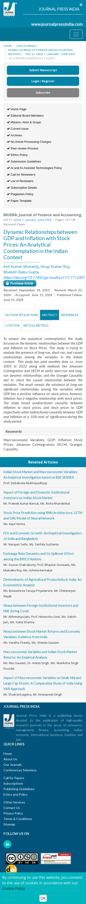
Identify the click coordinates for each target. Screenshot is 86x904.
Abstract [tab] (49, 315)
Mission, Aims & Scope (24, 122)
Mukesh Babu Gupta (21, 272)
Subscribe (43, 93)
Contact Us (11, 808)
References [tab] (69, 315)
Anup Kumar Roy (55, 266)
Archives (14, 54)
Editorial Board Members (25, 115)
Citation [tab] (12, 325)
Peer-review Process (22, 148)
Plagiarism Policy (20, 194)
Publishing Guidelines (18, 789)
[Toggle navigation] (76, 34)
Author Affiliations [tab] (21, 315)
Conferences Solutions (19, 770)
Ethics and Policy (15, 794)
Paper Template (19, 200)
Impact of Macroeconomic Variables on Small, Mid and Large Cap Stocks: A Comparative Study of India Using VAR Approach (42, 683)
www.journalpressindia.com (57, 24)
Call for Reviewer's (21, 174)
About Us (10, 759)
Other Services (14, 802)
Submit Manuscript (43, 70)
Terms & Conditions (17, 819)
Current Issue (18, 128)
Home (7, 46)
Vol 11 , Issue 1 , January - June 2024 (50, 54)
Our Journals (27, 46)
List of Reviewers (20, 181)
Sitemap (9, 824)
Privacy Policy (13, 813)
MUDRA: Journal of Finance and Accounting (40, 50)
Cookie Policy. (14, 888)
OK (43, 898)
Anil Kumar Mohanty (21, 266)
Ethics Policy (17, 155)
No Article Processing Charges (29, 141)
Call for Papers (13, 778)
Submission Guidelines (24, 161)
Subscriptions (13, 783)
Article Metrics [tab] (36, 325)
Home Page (16, 109)
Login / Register (43, 81)
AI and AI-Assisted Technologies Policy (34, 168)
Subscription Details (22, 187)
